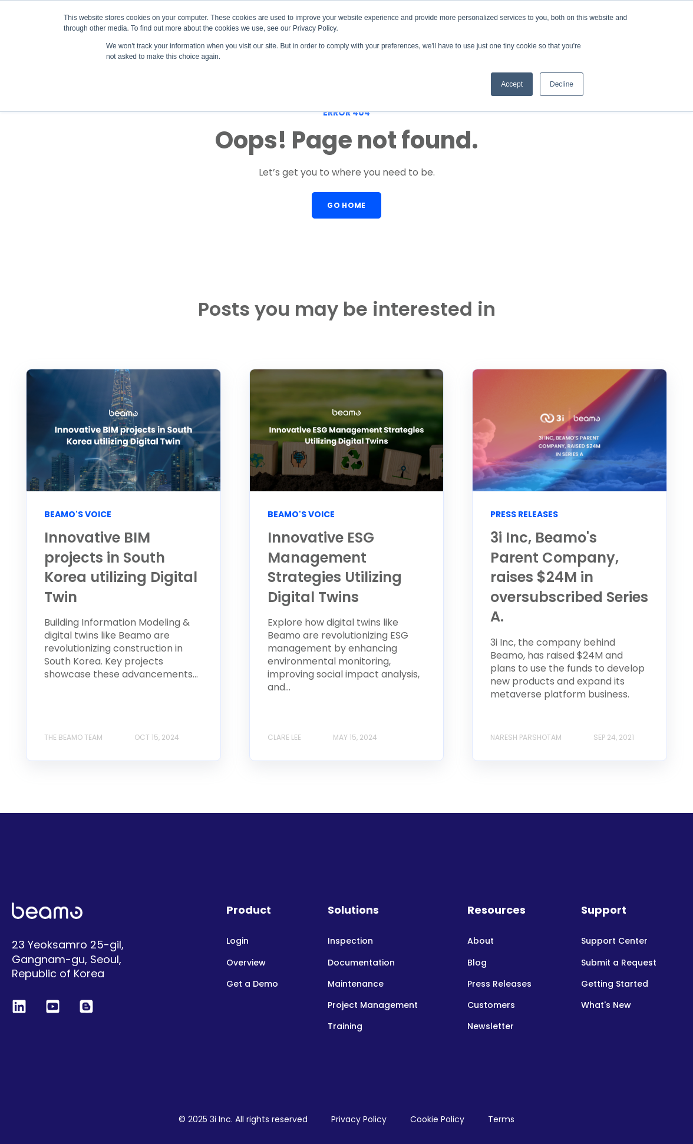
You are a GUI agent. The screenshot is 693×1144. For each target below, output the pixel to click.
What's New (606, 1005)
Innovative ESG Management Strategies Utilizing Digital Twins (335, 567)
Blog (477, 963)
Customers (491, 1005)
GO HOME (346, 205)
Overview (246, 963)
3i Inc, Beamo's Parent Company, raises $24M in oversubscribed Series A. (569, 577)
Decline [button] (561, 84)
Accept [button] (512, 84)
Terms (501, 1119)
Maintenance (356, 984)
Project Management (373, 1005)
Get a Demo (252, 984)
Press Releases (499, 984)
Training (345, 1026)
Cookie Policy (437, 1119)
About (480, 941)
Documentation (361, 963)
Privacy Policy (359, 1119)
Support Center (614, 941)
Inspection (350, 941)
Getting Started (614, 984)
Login (237, 941)
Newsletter (490, 1026)
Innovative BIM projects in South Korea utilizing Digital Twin (120, 567)
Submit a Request (618, 963)
